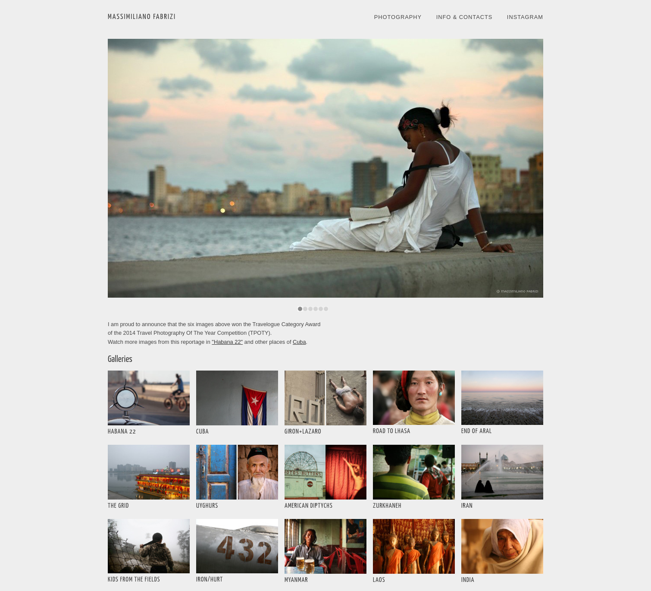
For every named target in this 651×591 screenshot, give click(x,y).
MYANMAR (296, 580)
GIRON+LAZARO (303, 431)
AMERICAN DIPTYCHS (309, 506)
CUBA (202, 431)
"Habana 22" (227, 342)
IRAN (467, 506)
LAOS (379, 580)
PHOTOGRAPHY (398, 17)
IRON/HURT (209, 579)
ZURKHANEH (387, 506)
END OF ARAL (476, 431)
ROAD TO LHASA (391, 431)
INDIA (468, 580)
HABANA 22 (122, 431)
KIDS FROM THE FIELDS (134, 579)
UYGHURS (207, 506)
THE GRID (118, 506)
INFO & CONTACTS (464, 17)
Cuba (299, 342)
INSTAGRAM (525, 17)
